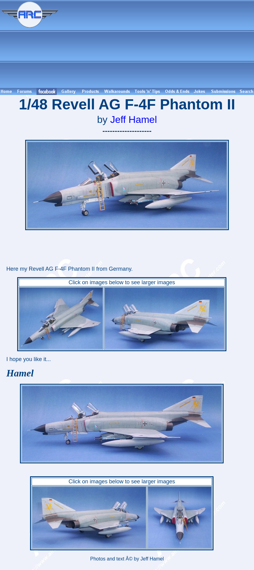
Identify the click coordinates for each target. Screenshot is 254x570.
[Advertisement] (157, 44)
